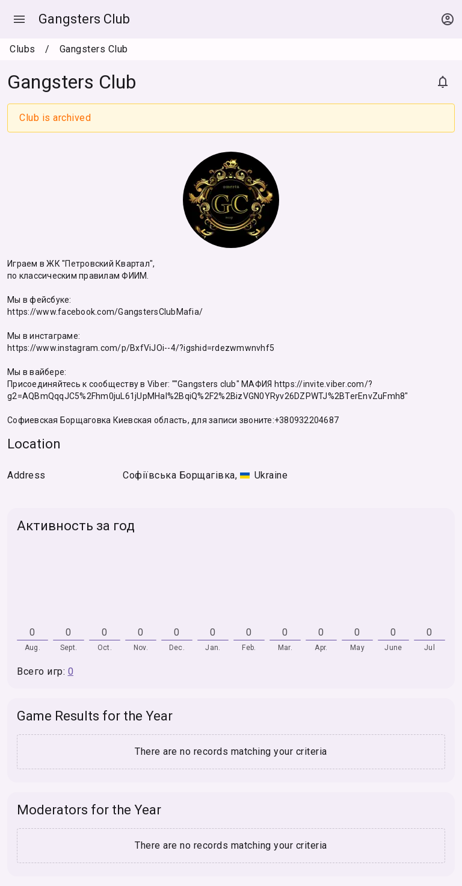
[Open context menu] (448, 19)
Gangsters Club (84, 18)
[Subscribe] (443, 82)
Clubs (22, 49)
